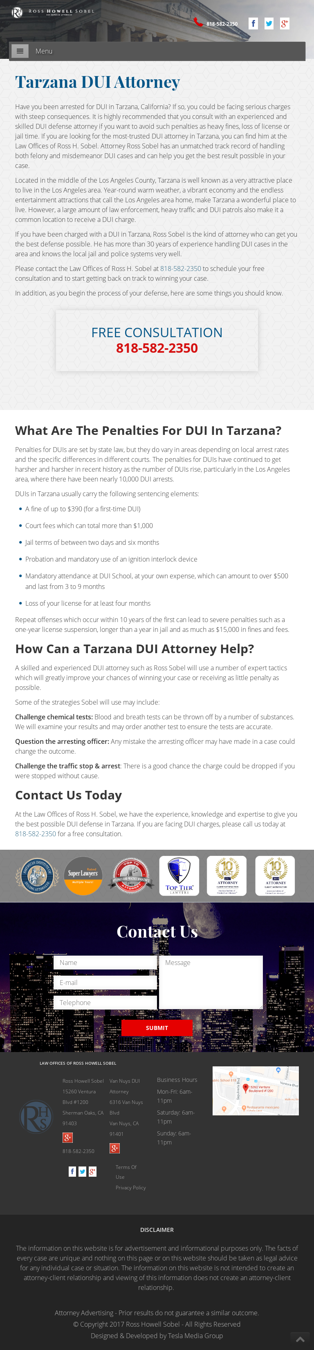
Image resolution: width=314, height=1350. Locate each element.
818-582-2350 (221, 23)
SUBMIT (157, 1028)
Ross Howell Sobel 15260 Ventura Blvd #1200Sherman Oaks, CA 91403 (83, 1102)
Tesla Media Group (195, 1335)
